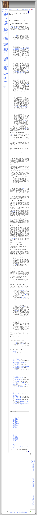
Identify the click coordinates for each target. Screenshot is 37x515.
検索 (30, 454)
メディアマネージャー (26, 511)
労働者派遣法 (6, 31)
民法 (5, 74)
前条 (14, 345)
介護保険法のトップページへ (17, 351)
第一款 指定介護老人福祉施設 (18, 377)
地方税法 (27, 96)
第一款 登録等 (16, 364)
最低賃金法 (6, 21)
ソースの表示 (5, 9)
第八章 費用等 (15, 395)
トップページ (4, 11)
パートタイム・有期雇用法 (6, 19)
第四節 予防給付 (15, 358)
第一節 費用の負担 (16, 396)
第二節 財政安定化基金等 (17, 397)
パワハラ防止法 (6, 35)
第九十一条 (20, 74)
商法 (13, 442)
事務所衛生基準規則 (6, 69)
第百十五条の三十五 (17, 71)
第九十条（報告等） (33, 489)
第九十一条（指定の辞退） (33, 492)
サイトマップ (29, 9)
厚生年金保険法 (6, 45)
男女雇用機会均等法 (6, 33)
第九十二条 (26, 70)
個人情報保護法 (6, 65)
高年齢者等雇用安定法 (6, 29)
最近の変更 (24, 9)
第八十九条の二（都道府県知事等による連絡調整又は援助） (33, 484)
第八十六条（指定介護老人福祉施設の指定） (33, 465)
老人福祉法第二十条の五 (17, 27)
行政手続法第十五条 (21, 72)
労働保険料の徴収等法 (6, 41)
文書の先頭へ (33, 511)
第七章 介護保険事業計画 (16, 393)
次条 (22, 151)
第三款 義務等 (16, 369)
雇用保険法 (6, 39)
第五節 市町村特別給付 (16, 359)
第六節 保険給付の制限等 (17, 360)
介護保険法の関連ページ (33, 505)
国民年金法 (14, 428)
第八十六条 (23, 290)
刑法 (5, 78)
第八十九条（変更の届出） (33, 479)
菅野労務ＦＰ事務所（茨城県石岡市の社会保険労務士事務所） (18, 512)
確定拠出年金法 (6, 60)
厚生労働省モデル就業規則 (6, 23)
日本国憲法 (6, 73)
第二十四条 (13, 238)
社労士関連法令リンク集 (6, 55)
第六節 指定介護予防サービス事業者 (18, 382)
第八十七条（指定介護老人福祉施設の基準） (33, 474)
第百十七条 (26, 128)
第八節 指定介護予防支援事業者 (18, 386)
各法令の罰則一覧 (6, 71)
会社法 (5, 77)
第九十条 (22, 306)
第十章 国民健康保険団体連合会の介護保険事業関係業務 (21, 403)
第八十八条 (15, 35)
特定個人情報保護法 (6, 67)
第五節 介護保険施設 (16, 376)
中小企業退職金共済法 (6, 58)
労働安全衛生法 (6, 15)
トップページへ (15, 445)
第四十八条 (12, 26)
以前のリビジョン (10, 9)
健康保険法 (6, 43)
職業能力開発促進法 (6, 50)
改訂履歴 (5, 81)
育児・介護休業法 (6, 26)
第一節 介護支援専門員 (16, 363)
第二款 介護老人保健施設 (18, 379)
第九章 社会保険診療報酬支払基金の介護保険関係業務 (20, 401)
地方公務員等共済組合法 (18, 48)
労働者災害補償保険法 (6, 38)
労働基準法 (6, 13)
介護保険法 (6, 48)
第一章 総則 (14, 352)
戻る (21, 511)
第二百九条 (13, 242)
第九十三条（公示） (33, 502)
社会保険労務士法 (6, 52)
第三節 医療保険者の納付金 (17, 399)
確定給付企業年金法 (6, 62)
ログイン (33, 9)
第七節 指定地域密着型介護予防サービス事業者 (20, 384)
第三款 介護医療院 (17, 381)
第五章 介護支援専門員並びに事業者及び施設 (19, 362)
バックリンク (16, 9)
